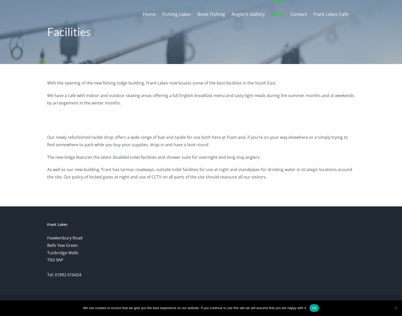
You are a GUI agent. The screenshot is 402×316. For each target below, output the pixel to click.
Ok (314, 308)
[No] (395, 308)
